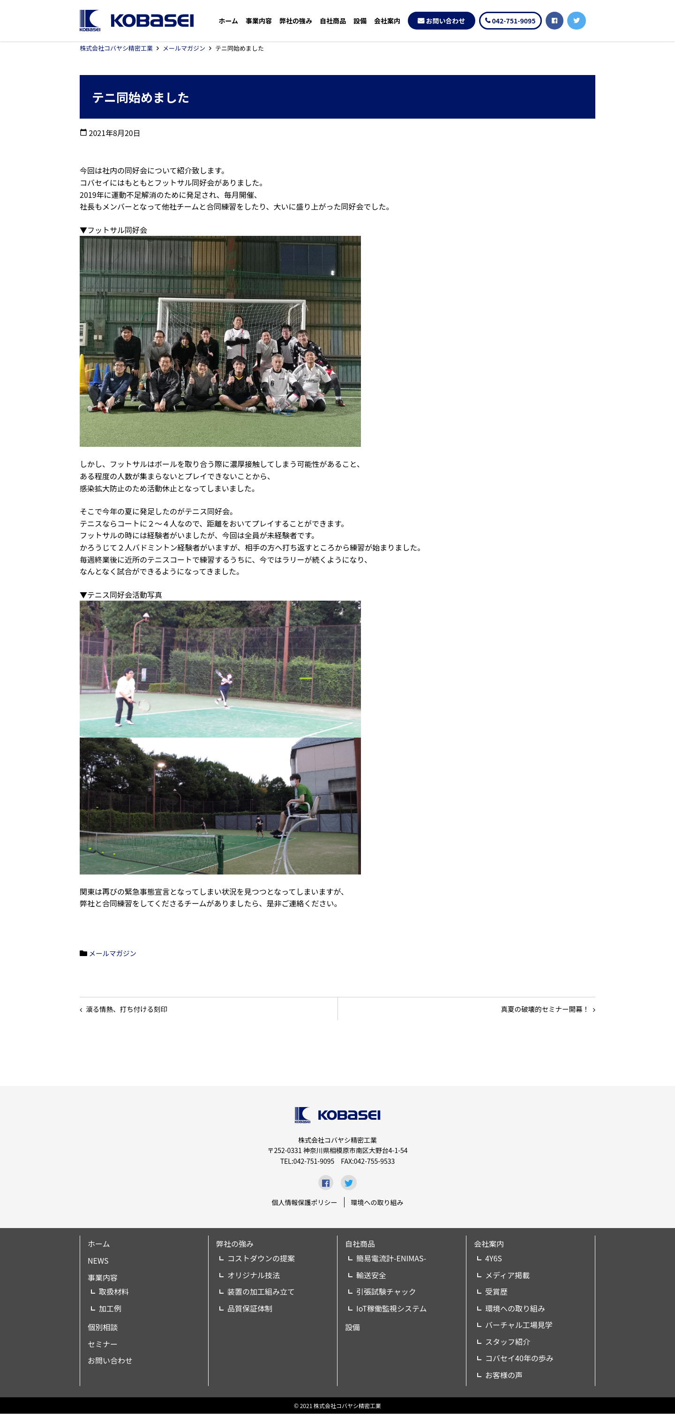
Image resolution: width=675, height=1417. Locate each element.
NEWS (98, 1263)
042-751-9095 (514, 20)
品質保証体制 (249, 1311)
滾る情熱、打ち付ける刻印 (132, 1010)
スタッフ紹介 (507, 1344)
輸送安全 (371, 1278)
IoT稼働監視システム (391, 1311)
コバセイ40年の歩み (519, 1361)
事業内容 (259, 20)
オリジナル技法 (253, 1278)
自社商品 (333, 20)
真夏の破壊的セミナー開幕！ (539, 1010)
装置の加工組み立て (261, 1294)
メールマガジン (184, 48)
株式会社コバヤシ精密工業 (116, 48)
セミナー (103, 1347)
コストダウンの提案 (261, 1261)
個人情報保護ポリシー (305, 1205)
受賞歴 (496, 1294)
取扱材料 (114, 1294)
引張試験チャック (386, 1294)
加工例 (110, 1311)
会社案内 (387, 20)
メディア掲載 (507, 1278)
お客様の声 (504, 1378)
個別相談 (103, 1330)
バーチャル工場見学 (519, 1328)
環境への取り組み (377, 1205)
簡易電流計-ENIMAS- (391, 1261)
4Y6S (493, 1261)
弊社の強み (295, 20)
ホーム (228, 20)
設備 (360, 20)
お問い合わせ (445, 20)
